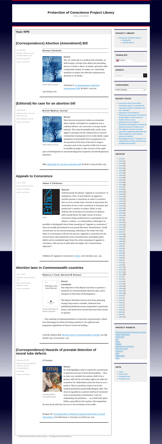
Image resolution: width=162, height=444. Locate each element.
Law (30, 55)
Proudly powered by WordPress (60, 436)
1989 (120, 239)
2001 (120, 211)
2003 (120, 206)
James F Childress (23, 189)
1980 (120, 260)
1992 (120, 232)
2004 (120, 204)
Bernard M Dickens (23, 283)
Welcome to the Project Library (130, 38)
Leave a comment (23, 62)
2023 (120, 159)
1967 (120, 291)
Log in (121, 372)
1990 (120, 237)
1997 (120, 220)
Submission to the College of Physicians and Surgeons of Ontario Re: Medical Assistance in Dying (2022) (133, 124)
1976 (120, 270)
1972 (120, 279)
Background (120, 337)
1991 (120, 234)
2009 (121, 192)
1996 (121, 222)
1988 (120, 241)
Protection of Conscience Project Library (81, 12)
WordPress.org (124, 379)
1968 (120, 288)
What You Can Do (122, 349)
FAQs (117, 353)
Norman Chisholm (23, 59)
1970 (120, 284)
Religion (119, 344)
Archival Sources (128, 43)
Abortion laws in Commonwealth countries (49, 267)
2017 (120, 173)
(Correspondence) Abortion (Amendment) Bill (52, 43)
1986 (120, 246)
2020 (120, 166)
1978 (120, 265)
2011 (120, 187)
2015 (120, 178)
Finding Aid (126, 40)
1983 (120, 253)
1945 (120, 303)
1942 (120, 305)
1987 (120, 244)
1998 (120, 218)
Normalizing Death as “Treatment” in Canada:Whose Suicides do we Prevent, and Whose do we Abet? (132, 141)
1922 (120, 307)
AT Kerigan (20, 371)
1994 (120, 227)
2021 (120, 163)
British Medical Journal (24, 119)
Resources (119, 351)
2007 (120, 196)
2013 (120, 182)
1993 (120, 229)
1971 (120, 281)
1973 (120, 277)
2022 (120, 161)
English (120, 60)
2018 (120, 170)
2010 (120, 189)
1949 (120, 300)
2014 (120, 180)
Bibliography (120, 356)
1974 (120, 274)
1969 (121, 286)
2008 (120, 194)
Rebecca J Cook (22, 285)
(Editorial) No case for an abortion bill (45, 103)
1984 (120, 251)
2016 (120, 175)
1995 (120, 225)
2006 (121, 199)
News (117, 358)
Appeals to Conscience (34, 176)
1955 (120, 298)
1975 (120, 272)
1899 (120, 312)
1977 (120, 267)
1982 (120, 255)
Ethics (26, 53)
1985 (120, 248)
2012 (120, 185)
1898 (120, 314)
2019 (120, 168)
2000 (120, 213)
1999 (121, 215)
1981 (120, 258)
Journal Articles (27, 186)
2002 (120, 208)
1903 (120, 310)
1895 (120, 317)
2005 (120, 201)
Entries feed (123, 374)
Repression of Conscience (125, 346)
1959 (120, 296)
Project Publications (123, 335)
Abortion (19, 53)
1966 (121, 293)
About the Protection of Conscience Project (131, 332)
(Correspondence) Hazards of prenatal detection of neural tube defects (56, 351)
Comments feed (124, 376)
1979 (120, 263)
